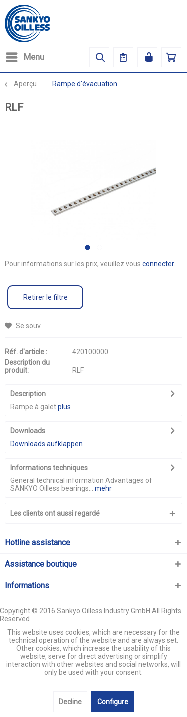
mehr (103, 488)
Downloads (27, 431)
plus (64, 407)
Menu (25, 55)
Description (28, 394)
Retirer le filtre (45, 297)
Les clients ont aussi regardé (55, 513)
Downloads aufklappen (46, 444)
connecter (158, 264)
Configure (112, 702)
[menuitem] (24, 57)
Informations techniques (49, 468)
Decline (70, 702)
